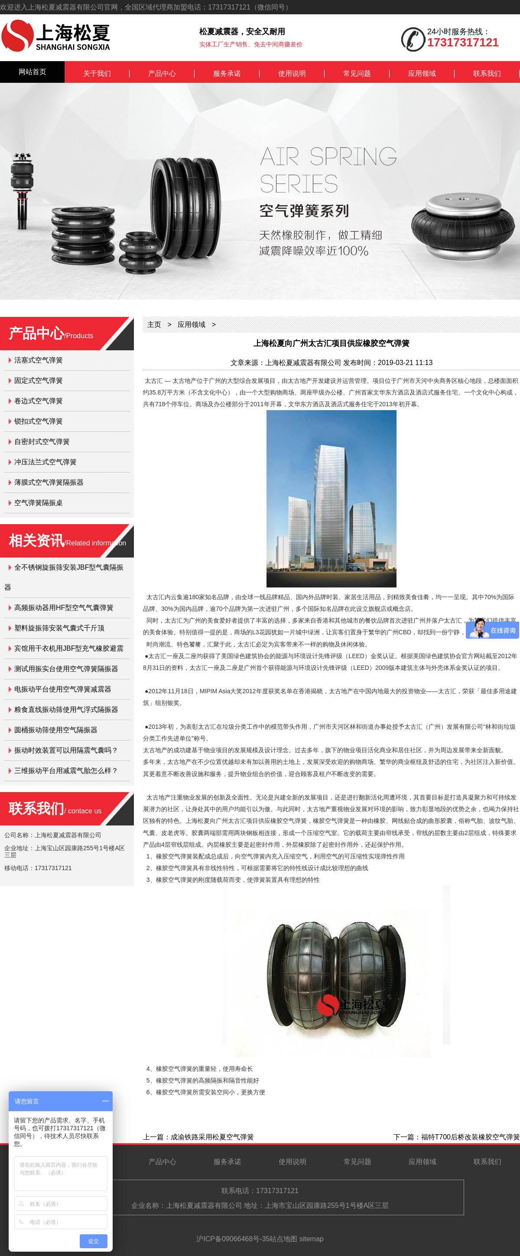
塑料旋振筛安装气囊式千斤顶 (59, 628)
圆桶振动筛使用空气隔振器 (56, 730)
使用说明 (292, 73)
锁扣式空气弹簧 (38, 421)
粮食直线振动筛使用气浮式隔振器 (66, 709)
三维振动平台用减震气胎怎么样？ (66, 770)
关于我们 (97, 73)
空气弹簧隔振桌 (38, 502)
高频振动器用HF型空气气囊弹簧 (64, 607)
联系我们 (487, 73)
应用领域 (422, 73)
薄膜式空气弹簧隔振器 (49, 482)
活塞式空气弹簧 (38, 360)
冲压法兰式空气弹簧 (45, 462)
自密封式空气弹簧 (42, 441)
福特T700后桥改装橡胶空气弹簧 (470, 1137)
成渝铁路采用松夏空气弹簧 (212, 1137)
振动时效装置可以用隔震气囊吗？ (66, 750)
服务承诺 (227, 73)
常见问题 (357, 73)
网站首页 (32, 71)
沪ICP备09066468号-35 (233, 1239)
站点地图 (283, 1239)
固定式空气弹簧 (38, 380)
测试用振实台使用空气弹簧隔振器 (66, 668)
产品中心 (162, 73)
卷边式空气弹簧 (38, 401)
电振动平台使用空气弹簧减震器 (62, 689)
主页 (154, 324)
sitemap (311, 1239)
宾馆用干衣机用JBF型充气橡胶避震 (69, 648)
